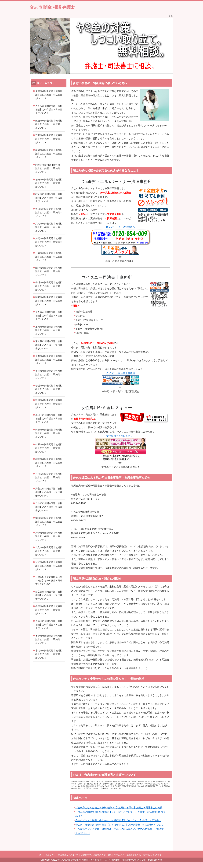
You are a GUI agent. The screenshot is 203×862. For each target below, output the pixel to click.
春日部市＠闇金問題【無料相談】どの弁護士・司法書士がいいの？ (48, 418)
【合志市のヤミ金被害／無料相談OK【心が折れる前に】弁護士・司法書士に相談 (118, 807)
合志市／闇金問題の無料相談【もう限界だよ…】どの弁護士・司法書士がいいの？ (119, 824)
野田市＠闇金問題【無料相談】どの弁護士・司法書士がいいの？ (48, 404)
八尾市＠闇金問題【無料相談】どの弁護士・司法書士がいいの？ (48, 227)
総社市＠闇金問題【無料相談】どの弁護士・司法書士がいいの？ (48, 271)
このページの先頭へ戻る (164, 849)
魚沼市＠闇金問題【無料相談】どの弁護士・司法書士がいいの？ (48, 212)
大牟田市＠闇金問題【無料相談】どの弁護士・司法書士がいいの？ (48, 625)
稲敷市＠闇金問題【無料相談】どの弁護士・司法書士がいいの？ (48, 463)
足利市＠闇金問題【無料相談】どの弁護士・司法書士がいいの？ (48, 330)
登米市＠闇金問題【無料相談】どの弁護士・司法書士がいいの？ (48, 566)
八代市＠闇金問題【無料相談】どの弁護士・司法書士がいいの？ (48, 477)
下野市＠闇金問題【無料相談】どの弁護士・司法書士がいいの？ (48, 639)
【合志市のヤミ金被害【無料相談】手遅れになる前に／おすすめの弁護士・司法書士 (120, 829)
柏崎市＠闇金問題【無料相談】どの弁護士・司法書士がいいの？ (48, 183)
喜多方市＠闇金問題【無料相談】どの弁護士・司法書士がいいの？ (48, 315)
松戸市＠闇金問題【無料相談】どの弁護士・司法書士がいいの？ (48, 610)
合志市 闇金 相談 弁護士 (52, 7)
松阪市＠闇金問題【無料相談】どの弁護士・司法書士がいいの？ (48, 389)
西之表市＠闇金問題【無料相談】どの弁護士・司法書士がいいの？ (48, 595)
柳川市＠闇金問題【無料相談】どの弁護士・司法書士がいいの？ (48, 286)
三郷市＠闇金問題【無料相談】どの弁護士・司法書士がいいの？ (48, 139)
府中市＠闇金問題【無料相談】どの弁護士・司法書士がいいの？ (48, 536)
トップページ (82, 833)
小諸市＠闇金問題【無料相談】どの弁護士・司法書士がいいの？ (48, 654)
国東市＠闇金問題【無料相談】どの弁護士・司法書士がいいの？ (48, 301)
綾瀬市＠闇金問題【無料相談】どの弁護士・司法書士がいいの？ (48, 153)
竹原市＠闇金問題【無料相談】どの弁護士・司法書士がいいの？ (48, 448)
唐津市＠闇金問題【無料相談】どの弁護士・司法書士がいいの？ (48, 95)
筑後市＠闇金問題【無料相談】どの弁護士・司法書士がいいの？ (48, 124)
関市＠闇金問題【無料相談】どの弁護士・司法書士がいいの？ (48, 168)
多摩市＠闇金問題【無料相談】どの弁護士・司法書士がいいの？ (48, 360)
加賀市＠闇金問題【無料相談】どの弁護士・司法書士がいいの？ (48, 242)
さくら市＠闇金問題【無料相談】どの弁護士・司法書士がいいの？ (48, 109)
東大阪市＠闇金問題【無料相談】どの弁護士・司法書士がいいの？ (48, 345)
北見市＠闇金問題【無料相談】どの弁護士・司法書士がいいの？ (48, 551)
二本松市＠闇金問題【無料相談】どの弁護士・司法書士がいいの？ (48, 507)
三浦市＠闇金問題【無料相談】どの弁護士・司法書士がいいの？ (48, 256)
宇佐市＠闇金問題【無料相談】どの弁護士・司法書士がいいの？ (48, 374)
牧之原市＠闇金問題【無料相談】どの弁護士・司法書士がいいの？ (48, 198)
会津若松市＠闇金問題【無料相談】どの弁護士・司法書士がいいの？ (48, 580)
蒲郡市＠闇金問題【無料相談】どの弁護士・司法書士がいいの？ (48, 433)
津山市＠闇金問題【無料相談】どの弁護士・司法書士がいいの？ (48, 521)
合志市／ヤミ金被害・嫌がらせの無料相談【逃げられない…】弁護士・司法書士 (118, 820)
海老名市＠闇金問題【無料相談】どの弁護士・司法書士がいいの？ (48, 492)
